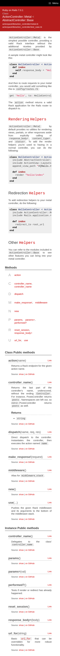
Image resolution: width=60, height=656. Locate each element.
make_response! (23, 302)
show (21, 374)
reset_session (21, 329)
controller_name (23, 283)
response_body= (23, 332)
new (16, 310)
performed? (20, 322)
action (17, 274)
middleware (41, 302)
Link (50, 360)
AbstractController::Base (18, 20)
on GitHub (29, 374)
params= (30, 319)
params (18, 319)
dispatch (18, 293)
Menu (53, 3)
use (26, 339)
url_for (17, 339)
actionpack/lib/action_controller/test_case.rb (22, 27)
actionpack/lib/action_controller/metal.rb (20, 24)
